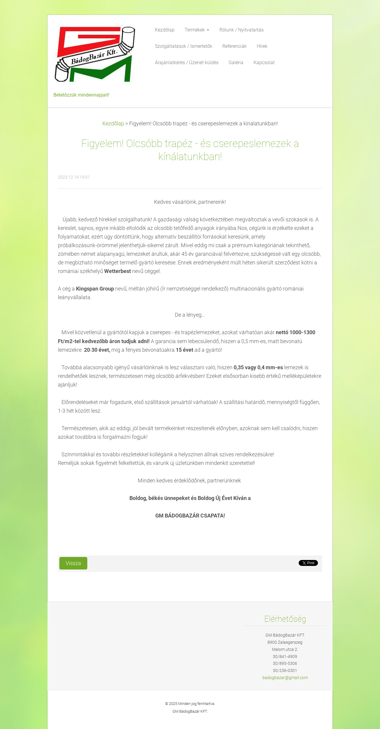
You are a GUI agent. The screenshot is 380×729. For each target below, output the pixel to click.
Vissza (73, 563)
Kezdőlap (113, 124)
